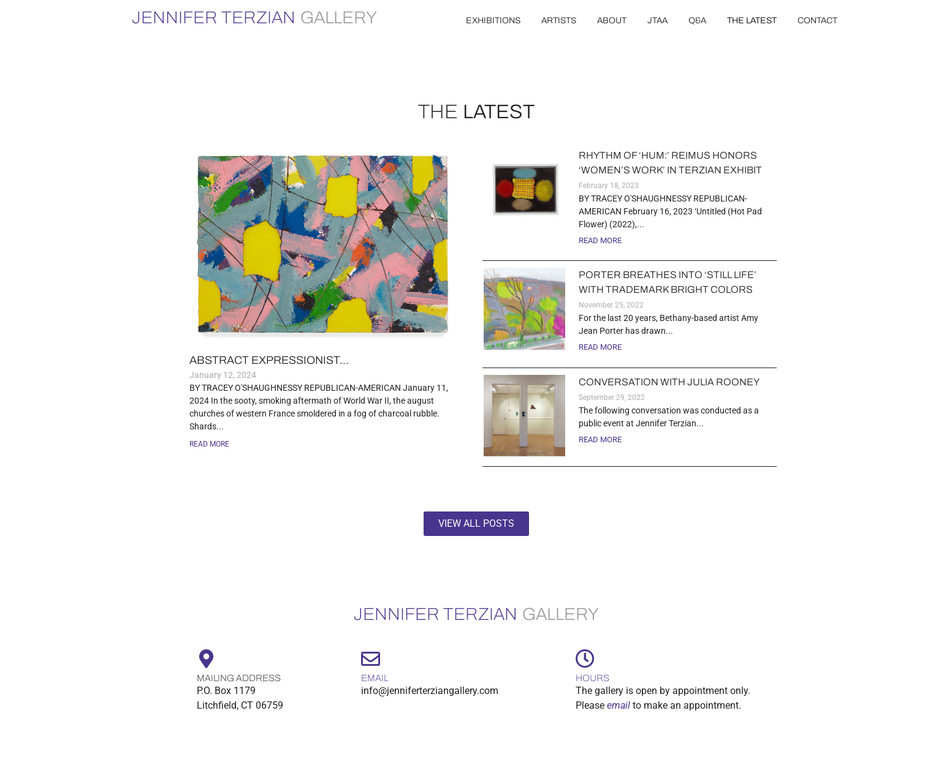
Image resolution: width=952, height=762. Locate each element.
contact (817, 20)
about (611, 20)
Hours (592, 678)
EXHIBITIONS (493, 20)
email (618, 705)
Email (374, 678)
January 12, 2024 (222, 375)
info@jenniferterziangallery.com (429, 690)
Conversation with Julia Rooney (669, 382)
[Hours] (585, 658)
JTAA (657, 20)
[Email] (370, 658)
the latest (752, 20)
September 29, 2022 (612, 397)
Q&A (697, 20)
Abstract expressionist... (269, 360)
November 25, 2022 (611, 305)
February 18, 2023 (609, 185)
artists (558, 20)
